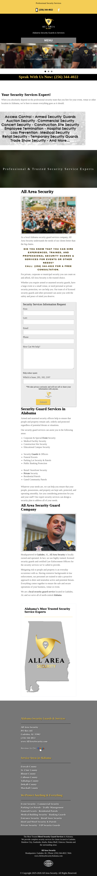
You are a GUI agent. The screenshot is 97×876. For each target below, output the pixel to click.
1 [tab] (45, 71)
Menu (48, 40)
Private (27, 473)
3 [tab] (51, 71)
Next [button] (93, 55)
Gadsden (41, 554)
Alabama (58, 595)
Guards (35, 454)
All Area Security (57, 554)
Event (45, 438)
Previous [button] (3, 55)
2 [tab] (48, 71)
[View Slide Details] (48, 55)
